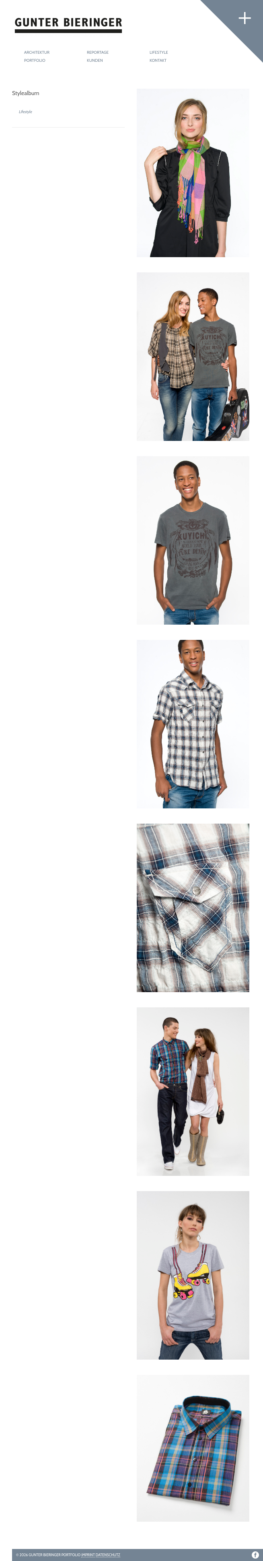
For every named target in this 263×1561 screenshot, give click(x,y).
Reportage (98, 52)
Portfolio (34, 60)
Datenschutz (108, 1555)
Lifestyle (159, 52)
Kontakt (158, 60)
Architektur (36, 52)
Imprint (88, 1555)
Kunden (95, 60)
